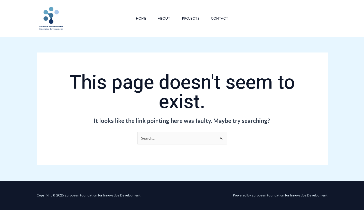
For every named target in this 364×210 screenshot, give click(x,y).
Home (141, 18)
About (164, 18)
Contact (219, 18)
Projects (190, 18)
